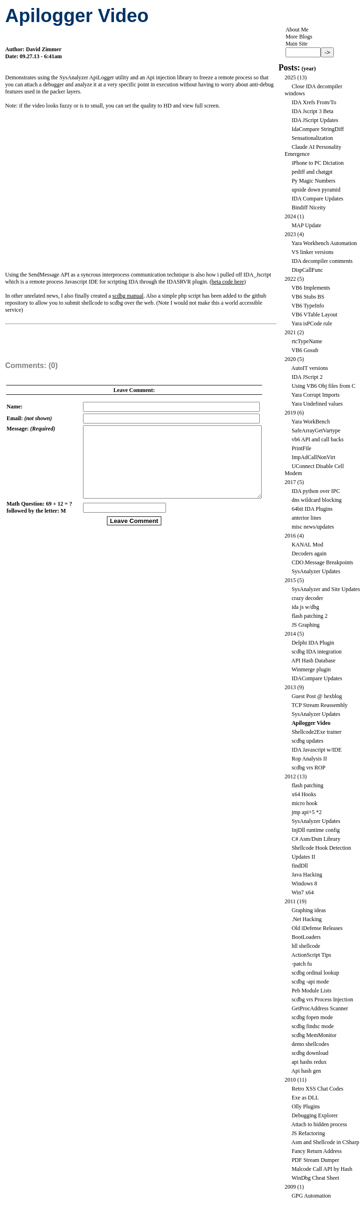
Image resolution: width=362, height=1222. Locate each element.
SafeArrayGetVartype (316, 430)
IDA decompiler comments (322, 261)
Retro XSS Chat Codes (317, 1088)
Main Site (297, 43)
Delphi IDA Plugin (313, 642)
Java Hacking (307, 874)
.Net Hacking (307, 919)
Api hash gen (306, 1071)
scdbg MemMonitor (314, 1035)
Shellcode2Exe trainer (316, 732)
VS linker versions (312, 252)
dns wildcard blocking (317, 500)
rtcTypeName (307, 341)
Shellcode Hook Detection (321, 848)
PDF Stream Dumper (315, 1160)
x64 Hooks (304, 794)
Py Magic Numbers (313, 180)
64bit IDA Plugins (312, 509)
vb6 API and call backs (318, 439)
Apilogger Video (311, 723)
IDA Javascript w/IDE (317, 749)
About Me (297, 29)
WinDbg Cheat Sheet (315, 1178)
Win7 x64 (303, 892)
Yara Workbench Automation (324, 243)
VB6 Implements (311, 287)
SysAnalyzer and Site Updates (326, 589)
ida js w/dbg (305, 607)
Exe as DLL (305, 1097)
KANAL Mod (307, 544)
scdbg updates (308, 741)
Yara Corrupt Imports (315, 395)
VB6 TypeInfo (308, 305)
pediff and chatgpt (312, 172)
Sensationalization (312, 138)
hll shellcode (306, 946)
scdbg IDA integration (317, 651)
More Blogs (299, 36)
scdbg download (310, 1053)
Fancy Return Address (317, 1151)
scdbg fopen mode (312, 1017)
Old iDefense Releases (317, 928)
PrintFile (301, 448)
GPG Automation (311, 1195)
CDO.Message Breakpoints (322, 562)
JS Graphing (306, 625)
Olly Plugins (306, 1106)
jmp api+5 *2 (307, 812)
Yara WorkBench (310, 421)
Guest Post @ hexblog (317, 696)
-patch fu (302, 964)
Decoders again (309, 553)
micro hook (304, 803)
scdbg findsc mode (313, 1026)
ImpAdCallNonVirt (313, 457)
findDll (300, 865)
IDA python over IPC (316, 491)
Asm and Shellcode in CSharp (325, 1142)
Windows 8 (304, 883)
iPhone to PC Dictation (318, 163)
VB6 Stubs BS (308, 296)
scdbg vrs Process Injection (322, 999)
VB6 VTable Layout (315, 314)
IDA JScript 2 (307, 377)
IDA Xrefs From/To (314, 102)
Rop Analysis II (309, 758)
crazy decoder (307, 598)
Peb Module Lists (312, 990)
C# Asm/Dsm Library (316, 839)
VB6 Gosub (305, 350)
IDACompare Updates (317, 678)
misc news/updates (313, 526)
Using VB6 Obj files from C (323, 386)
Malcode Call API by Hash (322, 1169)
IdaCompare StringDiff (318, 129)
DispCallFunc (307, 270)
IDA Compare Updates (317, 198)
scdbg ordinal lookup (315, 972)
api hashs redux (309, 1062)
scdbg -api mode (310, 981)
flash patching (308, 785)
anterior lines (306, 518)
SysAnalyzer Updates (316, 571)
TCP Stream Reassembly (320, 705)
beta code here (227, 281)
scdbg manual (128, 295)
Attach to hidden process (319, 1124)
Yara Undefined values (316, 403)
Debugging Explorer (315, 1115)
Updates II (303, 856)
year (308, 68)
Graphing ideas (309, 910)
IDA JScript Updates (315, 120)
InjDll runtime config (316, 830)
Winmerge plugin (311, 669)
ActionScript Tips (311, 955)
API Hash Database (313, 660)
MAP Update (306, 225)
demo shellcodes (310, 1044)
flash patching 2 (310, 616)
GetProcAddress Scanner (320, 1008)
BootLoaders (306, 937)
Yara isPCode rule (311, 323)
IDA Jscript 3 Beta (312, 111)
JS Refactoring (308, 1133)
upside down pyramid (316, 189)
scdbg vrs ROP (308, 767)
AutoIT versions (309, 368)
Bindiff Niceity (309, 207)
